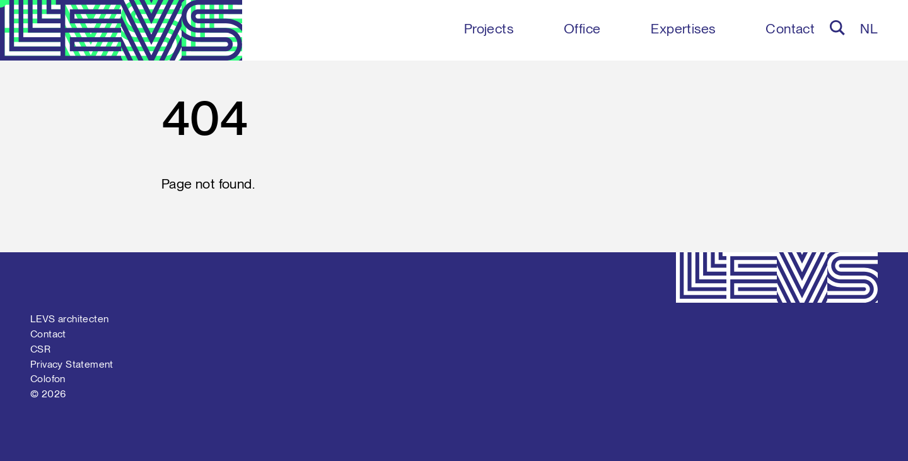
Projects (488, 28)
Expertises (683, 28)
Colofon (48, 379)
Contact (790, 28)
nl (869, 28)
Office (582, 28)
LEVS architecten (69, 319)
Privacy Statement (72, 364)
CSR (40, 349)
